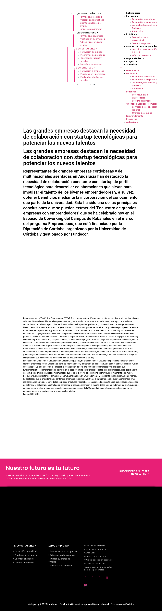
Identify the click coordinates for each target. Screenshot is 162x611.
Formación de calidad (91, 16)
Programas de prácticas (92, 19)
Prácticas (131, 34)
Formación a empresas (91, 35)
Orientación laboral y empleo (142, 46)
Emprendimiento (135, 58)
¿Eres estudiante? (89, 13)
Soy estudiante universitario (140, 39)
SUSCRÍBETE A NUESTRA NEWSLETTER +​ (134, 472)
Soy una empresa (141, 43)
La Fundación (133, 13)
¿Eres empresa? (87, 32)
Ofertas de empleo (142, 55)
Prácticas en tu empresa (92, 39)
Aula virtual (138, 31)
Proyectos (131, 61)
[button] (140, 67)
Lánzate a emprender (91, 29)
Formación (132, 16)
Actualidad (132, 64)
